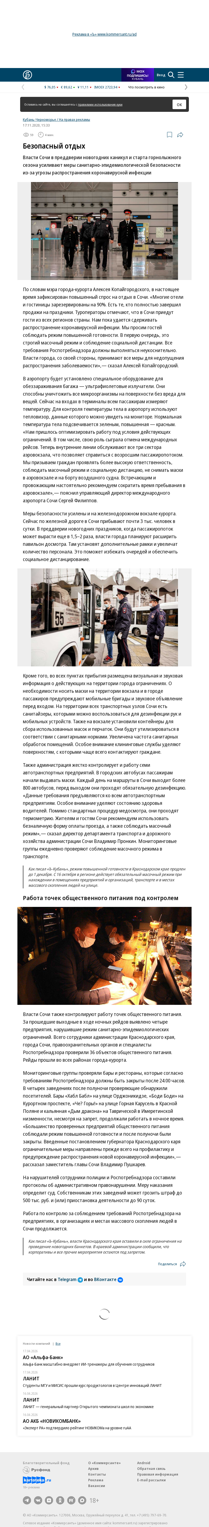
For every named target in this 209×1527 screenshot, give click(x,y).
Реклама (95, 1479)
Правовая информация (157, 1474)
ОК (179, 104)
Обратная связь (151, 1468)
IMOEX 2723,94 (105, 87)
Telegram (71, 1279)
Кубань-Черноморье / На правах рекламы (56, 119)
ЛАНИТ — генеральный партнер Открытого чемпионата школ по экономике (88, 1406)
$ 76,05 (50, 87)
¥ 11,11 (83, 87)
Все (58, 1343)
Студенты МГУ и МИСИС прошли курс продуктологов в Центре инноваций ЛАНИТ (92, 1385)
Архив (93, 1468)
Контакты (97, 1474)
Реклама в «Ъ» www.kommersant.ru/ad (104, 34)
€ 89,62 (66, 87)
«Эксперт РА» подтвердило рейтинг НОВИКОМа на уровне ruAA (77, 1427)
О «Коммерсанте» (104, 1462)
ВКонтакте (108, 1279)
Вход (161, 74)
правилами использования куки (100, 104)
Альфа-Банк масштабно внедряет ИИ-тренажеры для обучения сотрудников (89, 1364)
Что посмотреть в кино (146, 87)
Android (143, 1462)
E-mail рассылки (151, 1479)
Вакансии (96, 1485)
